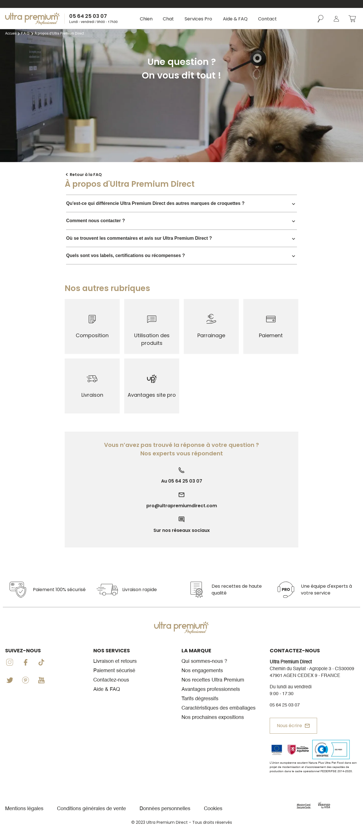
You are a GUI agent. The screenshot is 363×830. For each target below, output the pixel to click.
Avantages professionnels (211, 689)
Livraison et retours (115, 661)
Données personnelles (165, 808)
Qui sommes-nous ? (204, 661)
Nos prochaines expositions (213, 717)
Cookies (213, 808)
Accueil (10, 33)
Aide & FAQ (106, 689)
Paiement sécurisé (114, 670)
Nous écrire (289, 725)
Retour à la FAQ (86, 174)
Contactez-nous (111, 680)
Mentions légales (24, 808)
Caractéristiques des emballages (219, 708)
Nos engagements (202, 670)
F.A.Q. (25, 33)
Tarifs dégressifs (200, 698)
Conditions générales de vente (91, 808)
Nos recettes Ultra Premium (213, 680)
